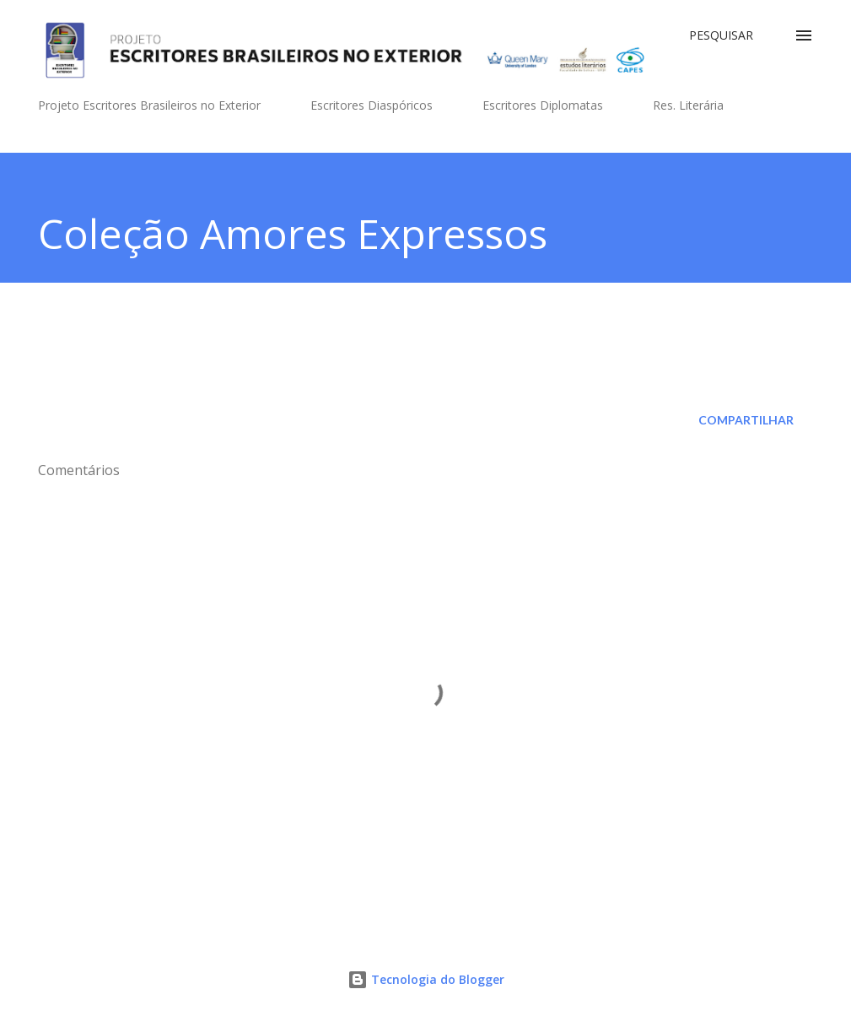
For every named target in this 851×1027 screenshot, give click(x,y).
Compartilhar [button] (746, 420)
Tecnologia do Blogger (425, 979)
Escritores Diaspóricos (371, 105)
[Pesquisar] (721, 35)
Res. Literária (688, 105)
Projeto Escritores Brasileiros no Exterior (149, 105)
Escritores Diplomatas (542, 105)
